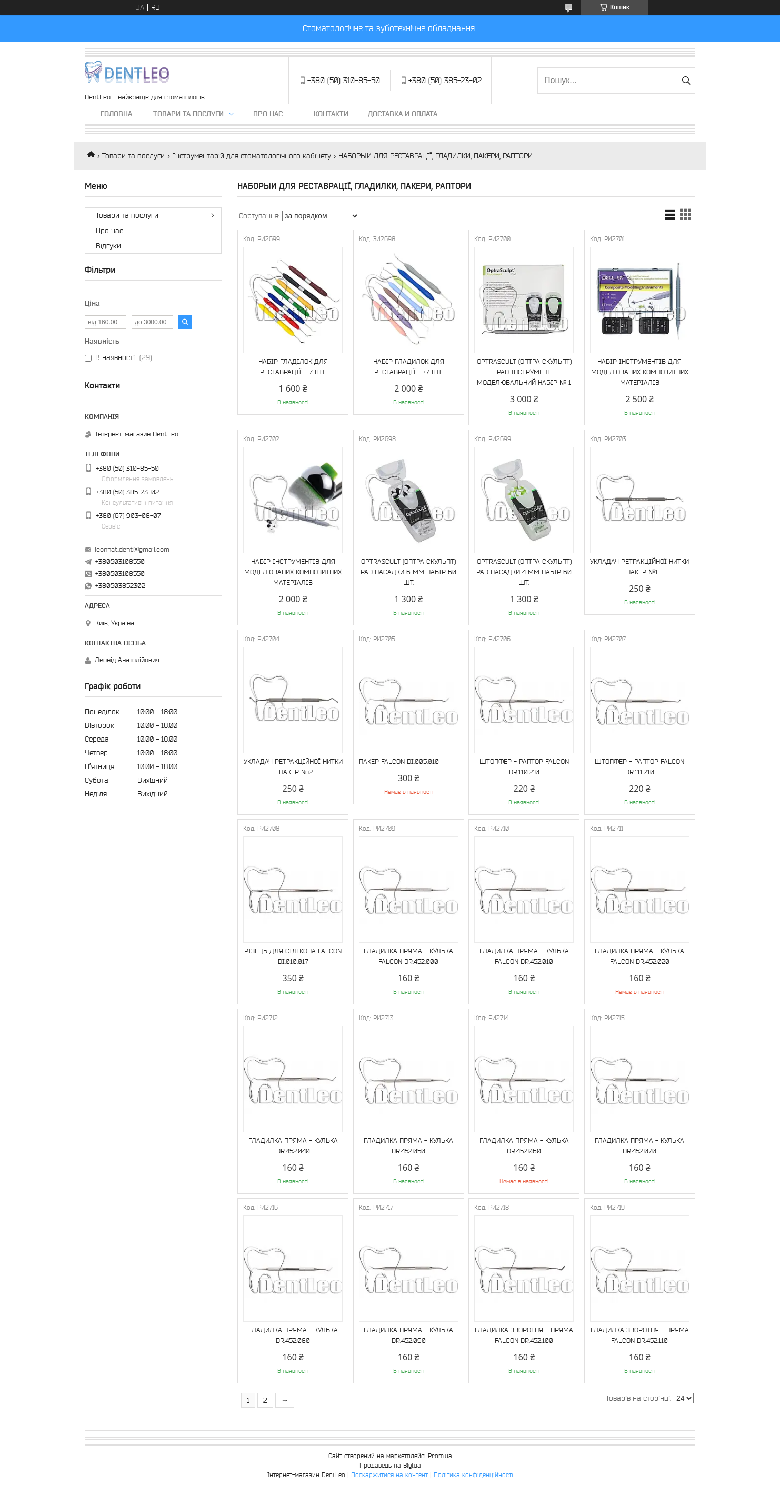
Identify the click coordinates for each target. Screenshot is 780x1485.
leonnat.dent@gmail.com (132, 549)
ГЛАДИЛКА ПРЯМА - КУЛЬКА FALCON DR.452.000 (408, 956)
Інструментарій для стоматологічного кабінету (252, 156)
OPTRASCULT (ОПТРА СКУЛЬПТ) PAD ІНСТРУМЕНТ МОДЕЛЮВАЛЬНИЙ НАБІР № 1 (524, 371)
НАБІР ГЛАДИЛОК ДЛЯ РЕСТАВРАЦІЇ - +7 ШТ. (408, 366)
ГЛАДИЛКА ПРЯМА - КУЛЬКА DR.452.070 (639, 1146)
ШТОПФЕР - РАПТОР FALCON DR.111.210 (639, 767)
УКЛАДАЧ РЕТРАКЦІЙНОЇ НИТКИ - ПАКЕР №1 (639, 566)
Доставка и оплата (402, 113)
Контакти (331, 113)
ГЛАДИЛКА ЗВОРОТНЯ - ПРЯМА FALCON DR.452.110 (640, 1335)
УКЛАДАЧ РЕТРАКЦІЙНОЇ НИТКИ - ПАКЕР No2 (293, 767)
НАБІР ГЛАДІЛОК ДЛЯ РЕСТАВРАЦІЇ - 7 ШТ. (293, 366)
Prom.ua (440, 1455)
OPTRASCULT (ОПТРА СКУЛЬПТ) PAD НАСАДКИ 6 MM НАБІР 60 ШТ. (408, 571)
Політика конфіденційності (473, 1474)
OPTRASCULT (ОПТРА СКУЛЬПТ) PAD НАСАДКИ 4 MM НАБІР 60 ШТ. (524, 571)
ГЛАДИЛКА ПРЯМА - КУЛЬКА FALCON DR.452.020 (639, 956)
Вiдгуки (108, 246)
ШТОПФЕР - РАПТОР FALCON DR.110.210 (524, 767)
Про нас (268, 113)
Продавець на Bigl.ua (390, 1465)
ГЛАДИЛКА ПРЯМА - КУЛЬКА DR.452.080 (293, 1335)
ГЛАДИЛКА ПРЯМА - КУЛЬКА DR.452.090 (408, 1335)
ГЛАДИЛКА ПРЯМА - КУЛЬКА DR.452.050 (408, 1146)
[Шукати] (686, 80)
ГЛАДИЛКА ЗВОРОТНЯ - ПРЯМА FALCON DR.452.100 (524, 1335)
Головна (116, 113)
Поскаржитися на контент (389, 1474)
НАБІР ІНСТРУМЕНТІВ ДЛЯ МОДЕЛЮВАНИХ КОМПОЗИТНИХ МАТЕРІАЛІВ (639, 371)
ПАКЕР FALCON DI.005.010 (399, 761)
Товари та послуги (188, 113)
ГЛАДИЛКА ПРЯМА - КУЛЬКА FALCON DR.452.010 (524, 956)
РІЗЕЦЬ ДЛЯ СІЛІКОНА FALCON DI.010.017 (293, 956)
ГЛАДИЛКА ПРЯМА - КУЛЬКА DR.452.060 (524, 1146)
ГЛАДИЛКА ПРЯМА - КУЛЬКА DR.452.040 (293, 1146)
